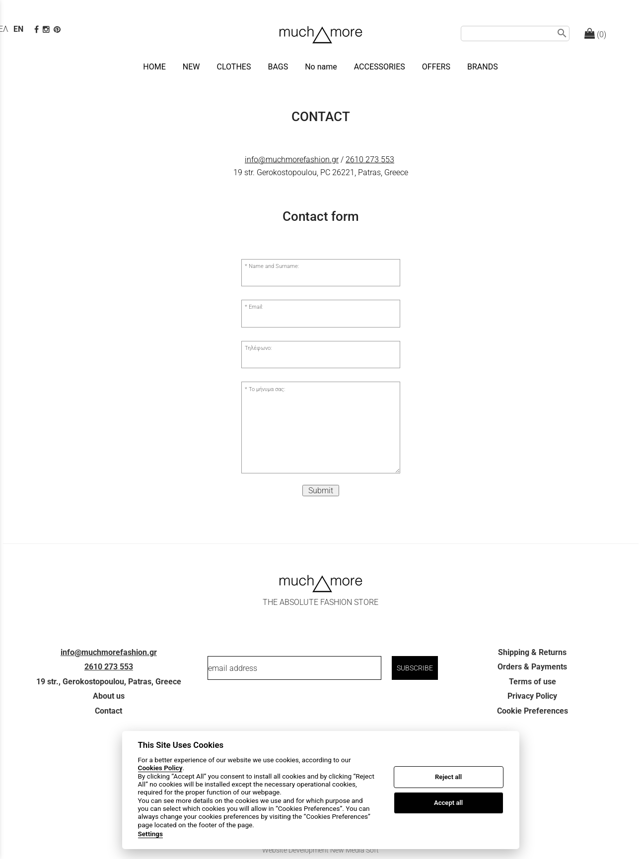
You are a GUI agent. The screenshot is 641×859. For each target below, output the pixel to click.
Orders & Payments (532, 666)
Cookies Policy (160, 768)
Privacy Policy (532, 696)
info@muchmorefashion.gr (292, 159)
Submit (320, 490)
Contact (108, 711)
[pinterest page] (58, 29)
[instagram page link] (47, 29)
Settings (150, 834)
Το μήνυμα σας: (267, 389)
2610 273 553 (370, 159)
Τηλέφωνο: (258, 348)
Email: (256, 307)
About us (109, 696)
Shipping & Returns (532, 652)
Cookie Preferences (532, 711)
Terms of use (532, 681)
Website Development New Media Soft (320, 850)
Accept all (448, 802)
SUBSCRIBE (415, 668)
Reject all (448, 777)
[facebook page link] (37, 29)
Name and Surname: (274, 266)
